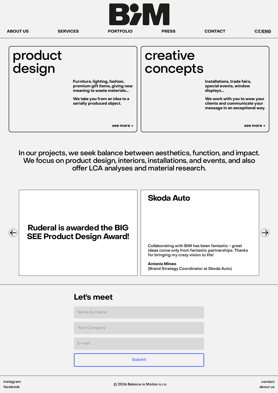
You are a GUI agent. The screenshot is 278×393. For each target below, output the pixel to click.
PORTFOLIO (120, 31)
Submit (139, 360)
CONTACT (215, 31)
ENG (266, 31)
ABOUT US (18, 31)
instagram (12, 382)
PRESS (168, 31)
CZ (257, 31)
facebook (11, 387)
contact (268, 382)
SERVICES (68, 31)
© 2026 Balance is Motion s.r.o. (140, 384)
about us (267, 387)
